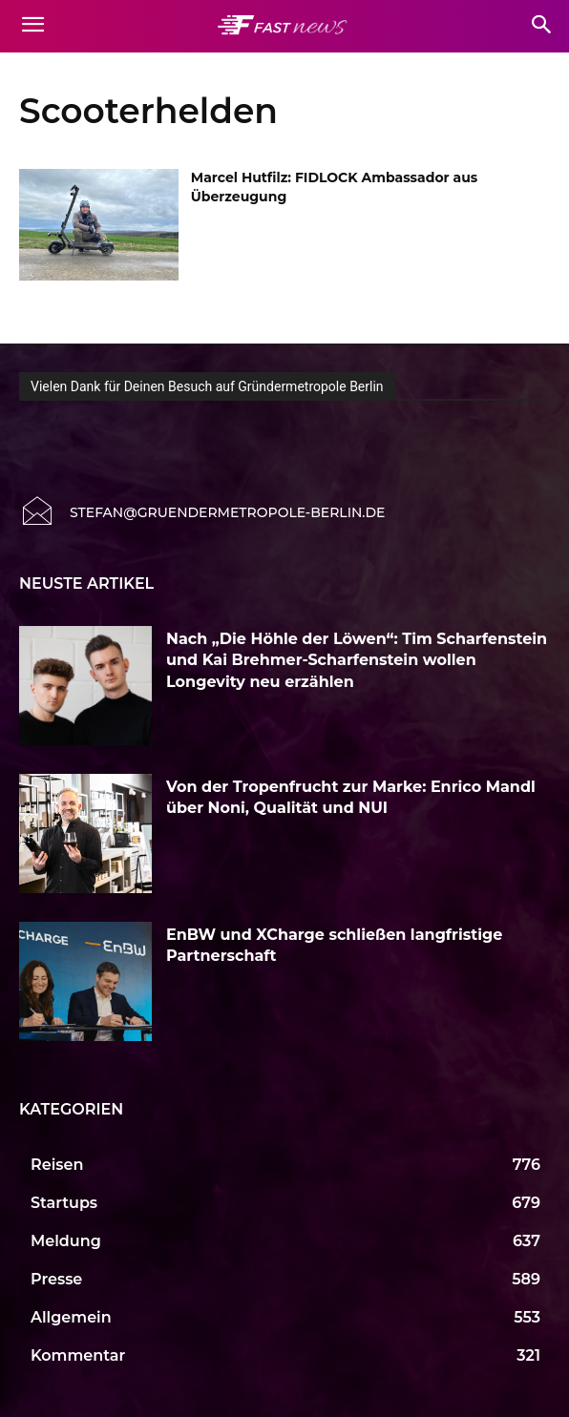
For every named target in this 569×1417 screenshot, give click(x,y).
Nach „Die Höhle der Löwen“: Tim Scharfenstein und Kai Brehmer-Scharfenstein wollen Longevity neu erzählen (356, 660)
